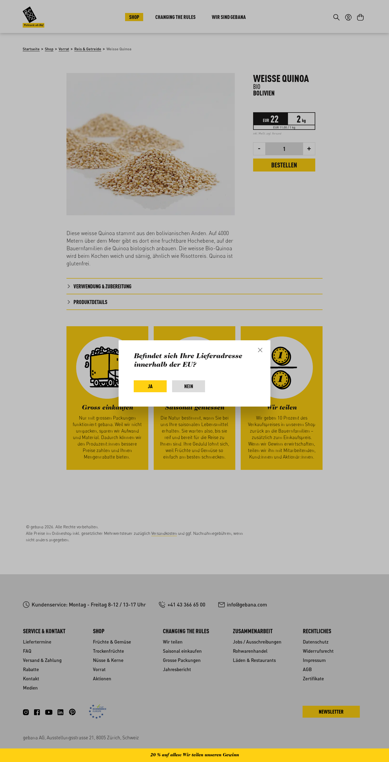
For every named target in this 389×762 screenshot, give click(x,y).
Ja (150, 386)
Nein (188, 386)
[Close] (260, 350)
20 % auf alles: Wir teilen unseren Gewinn (194, 755)
